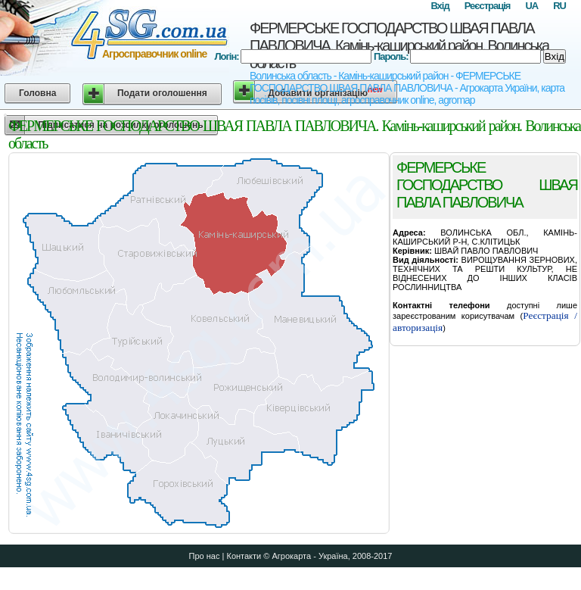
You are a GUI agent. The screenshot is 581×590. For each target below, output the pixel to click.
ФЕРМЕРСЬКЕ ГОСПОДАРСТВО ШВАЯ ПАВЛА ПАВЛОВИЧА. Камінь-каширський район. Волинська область (399, 45)
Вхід (439, 5)
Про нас (204, 555)
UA (531, 5)
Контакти (243, 555)
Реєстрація (487, 5)
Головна (37, 93)
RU (559, 5)
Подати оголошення (162, 93)
